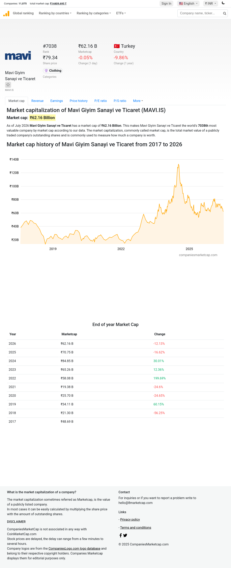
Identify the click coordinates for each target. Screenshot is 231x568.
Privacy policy (130, 519)
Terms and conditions (135, 528)
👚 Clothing (52, 71)
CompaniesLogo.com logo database (74, 548)
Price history (79, 101)
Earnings (56, 101)
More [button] (137, 101)
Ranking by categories (93, 13)
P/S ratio (120, 101)
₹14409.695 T (58, 3)
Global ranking (23, 13)
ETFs (119, 13)
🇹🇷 (124, 46)
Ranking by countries (54, 13)
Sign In (166, 3)
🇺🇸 (187, 3)
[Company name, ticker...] (202, 13)
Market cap (16, 101)
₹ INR (209, 3)
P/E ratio (100, 101)
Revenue (37, 101)
